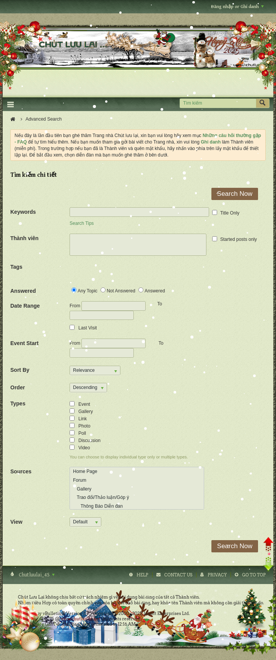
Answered (23, 291)
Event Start (24, 343)
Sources (20, 471)
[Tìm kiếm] (218, 103)
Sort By (19, 370)
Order (17, 387)
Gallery (82, 489)
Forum (79, 480)
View (16, 522)
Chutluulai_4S (36, 575)
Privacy (217, 575)
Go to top (254, 575)
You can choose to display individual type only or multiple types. (129, 457)
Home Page (85, 471)
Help (142, 575)
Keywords (23, 212)
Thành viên (24, 238)
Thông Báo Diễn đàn (98, 506)
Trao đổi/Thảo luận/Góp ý (101, 497)
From (108, 306)
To (161, 343)
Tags (16, 267)
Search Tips (82, 223)
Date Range (25, 306)
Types (17, 403)
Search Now (235, 193)
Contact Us (178, 575)
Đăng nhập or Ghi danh (237, 6)
